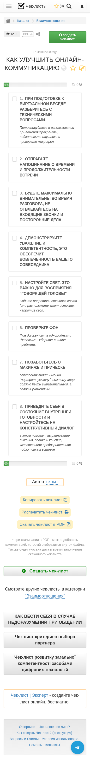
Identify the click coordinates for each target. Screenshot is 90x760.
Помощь (35, 745)
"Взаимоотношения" (45, 596)
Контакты (52, 745)
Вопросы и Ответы (24, 739)
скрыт (52, 482)
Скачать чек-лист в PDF (45, 524)
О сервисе (27, 727)
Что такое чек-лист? (54, 727)
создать (67, 37)
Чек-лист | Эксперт (29, 695)
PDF (27, 34)
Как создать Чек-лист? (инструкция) (44, 733)
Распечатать (45, 512)
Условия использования (60, 739)
